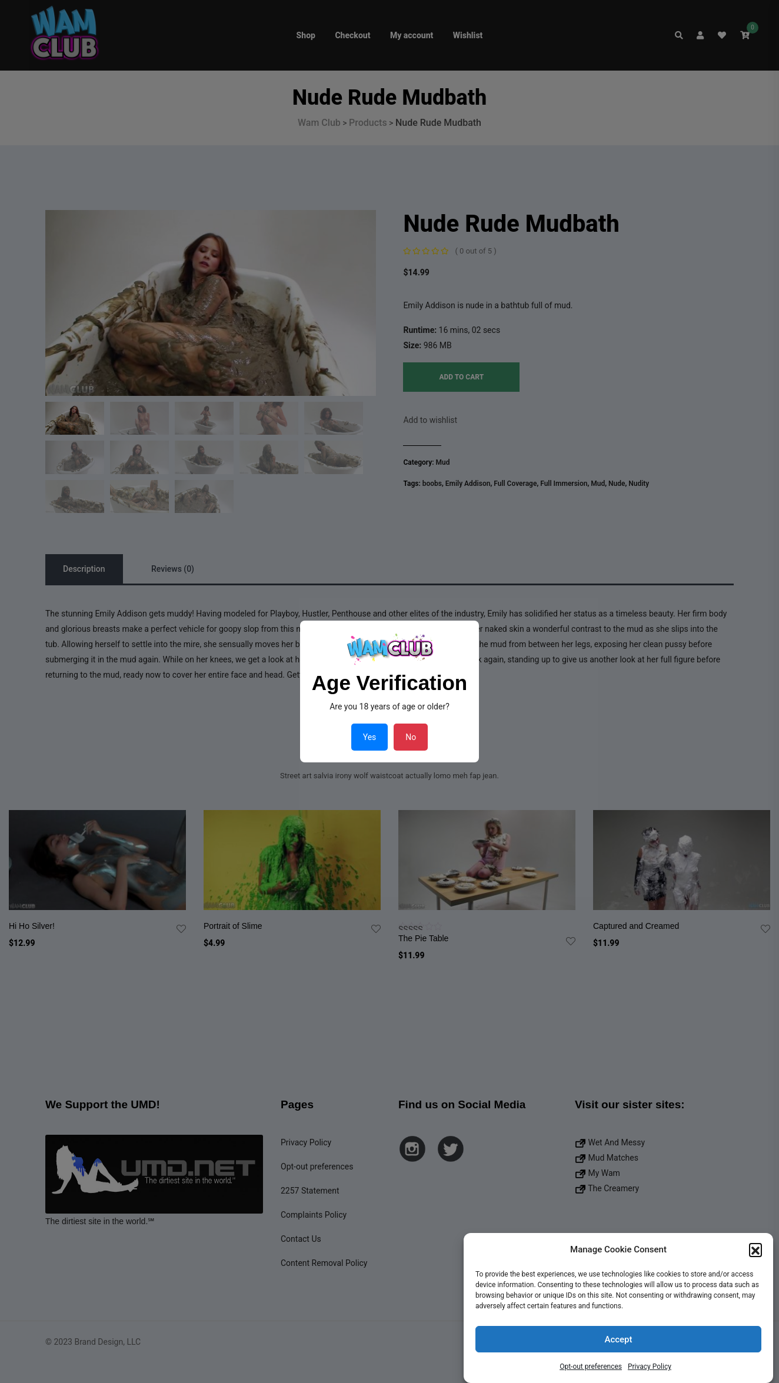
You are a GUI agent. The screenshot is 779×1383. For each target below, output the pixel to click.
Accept (618, 1339)
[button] (755, 1249)
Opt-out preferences (591, 1366)
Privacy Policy (649, 1366)
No (410, 737)
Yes (370, 737)
